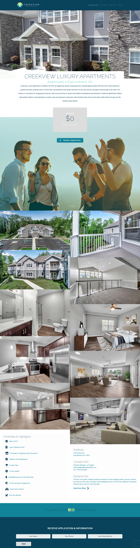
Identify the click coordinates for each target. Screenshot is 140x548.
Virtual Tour (112, 5)
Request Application (70, 140)
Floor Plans (103, 5)
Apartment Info (93, 5)
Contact (120, 5)
